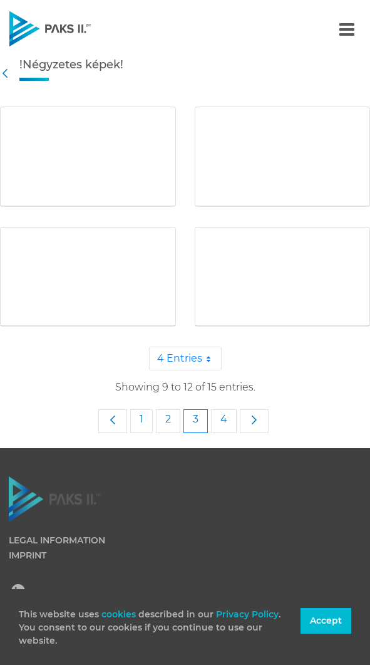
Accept (326, 620)
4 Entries (189, 358)
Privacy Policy (247, 614)
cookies (119, 614)
